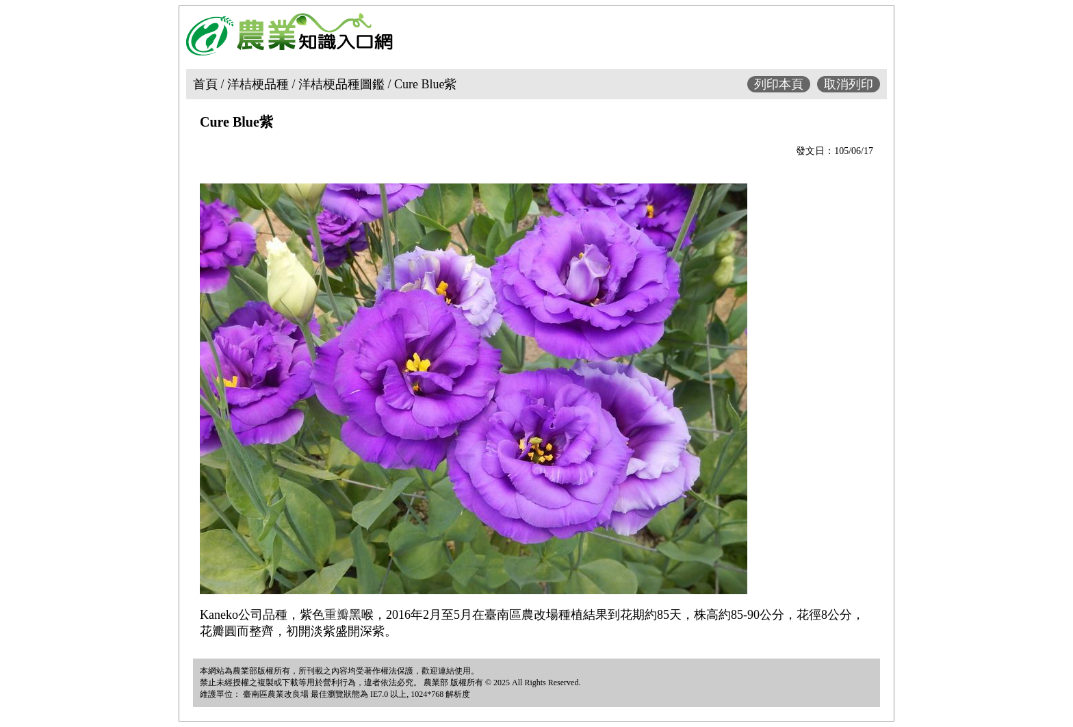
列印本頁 (778, 84)
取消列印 (848, 84)
